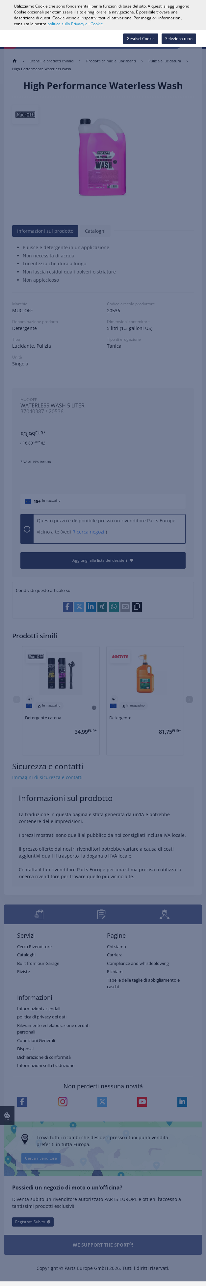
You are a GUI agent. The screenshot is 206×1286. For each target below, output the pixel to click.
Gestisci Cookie (141, 38)
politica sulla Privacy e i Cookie (75, 24)
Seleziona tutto (179, 38)
